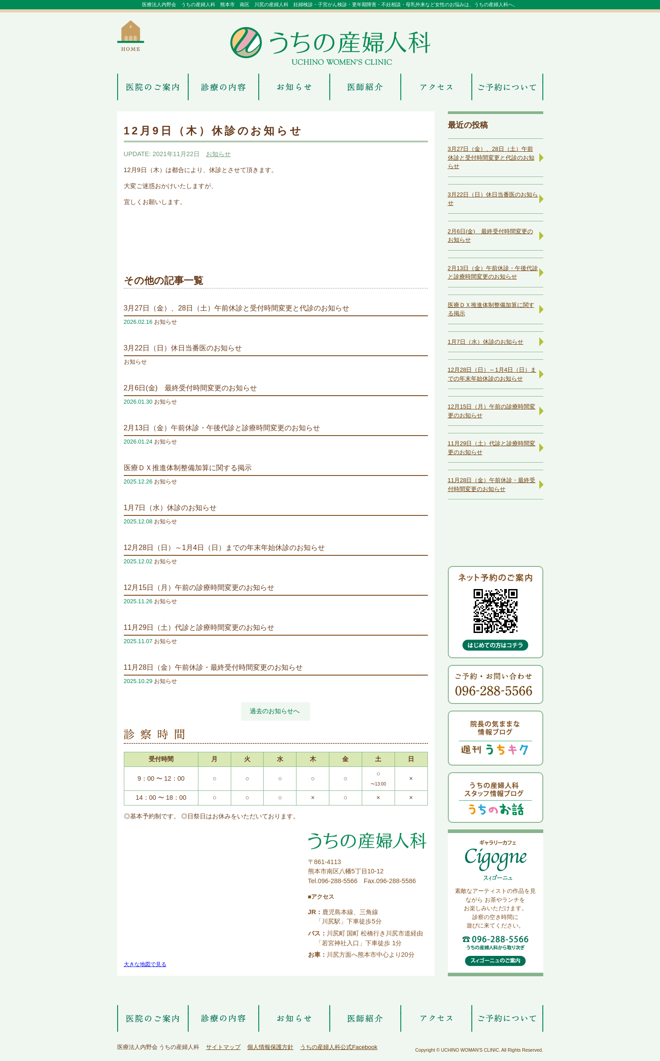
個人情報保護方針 (270, 1047)
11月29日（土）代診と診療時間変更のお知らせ (199, 627)
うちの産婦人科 (330, 46)
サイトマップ (223, 1047)
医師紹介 (365, 87)
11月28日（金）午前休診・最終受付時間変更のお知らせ (213, 667)
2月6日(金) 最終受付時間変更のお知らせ (190, 388)
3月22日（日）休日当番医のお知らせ (183, 348)
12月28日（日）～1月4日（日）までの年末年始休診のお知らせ (224, 547)
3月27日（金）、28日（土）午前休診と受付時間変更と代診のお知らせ (237, 308)
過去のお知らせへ (275, 711)
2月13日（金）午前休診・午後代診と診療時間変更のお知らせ (222, 428)
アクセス (436, 87)
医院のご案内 (153, 87)
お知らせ (294, 87)
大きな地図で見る (145, 964)
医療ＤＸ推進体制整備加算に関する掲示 (188, 468)
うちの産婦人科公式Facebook (338, 1047)
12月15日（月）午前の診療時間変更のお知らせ (199, 587)
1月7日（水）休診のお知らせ (170, 507)
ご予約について (507, 87)
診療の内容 (223, 87)
